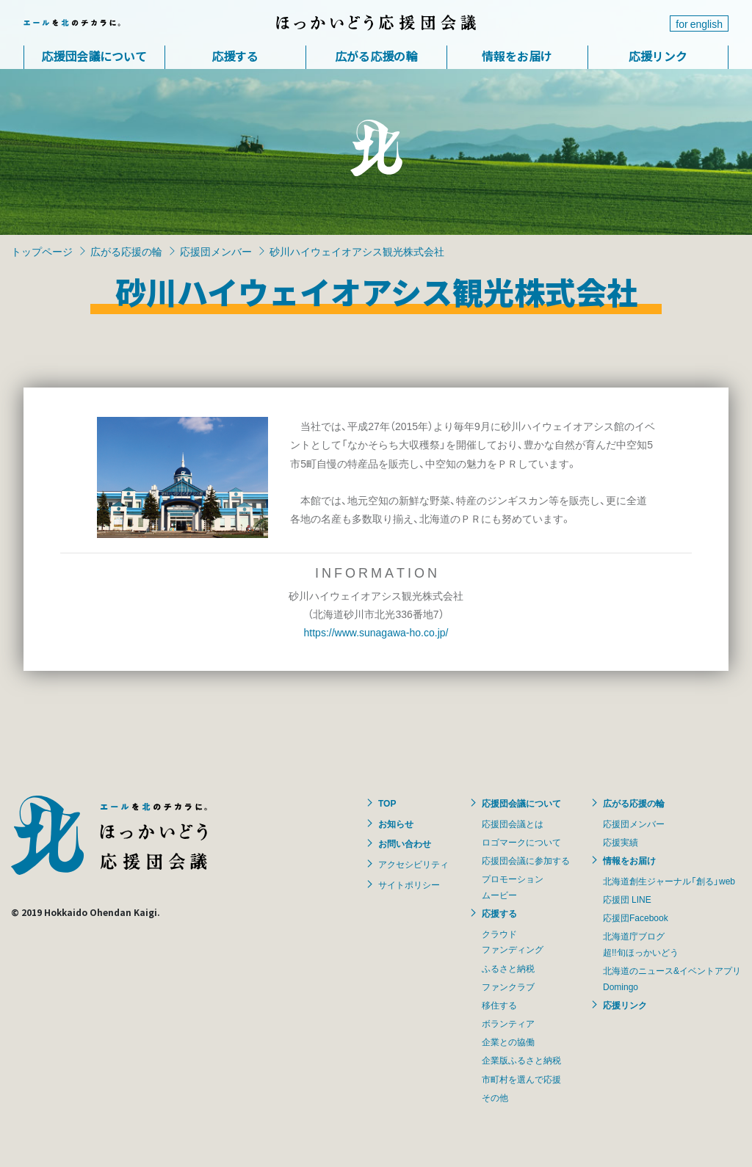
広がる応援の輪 (376, 56)
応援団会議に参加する (526, 860)
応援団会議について (94, 56)
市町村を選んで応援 (521, 1079)
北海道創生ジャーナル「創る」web (669, 880)
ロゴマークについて (521, 841)
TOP (387, 803)
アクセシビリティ (413, 863)
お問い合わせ (404, 843)
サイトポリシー (409, 884)
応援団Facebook (635, 917)
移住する (499, 1004)
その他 (495, 1097)
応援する (235, 56)
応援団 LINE (627, 899)
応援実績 (620, 841)
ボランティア (508, 1023)
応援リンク (658, 56)
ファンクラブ (508, 986)
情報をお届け (517, 56)
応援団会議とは (512, 823)
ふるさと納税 (508, 968)
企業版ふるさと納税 (521, 1059)
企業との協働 (508, 1041)
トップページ (42, 251)
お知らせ (395, 823)
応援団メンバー (216, 251)
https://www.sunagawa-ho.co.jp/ (376, 632)
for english (699, 23)
